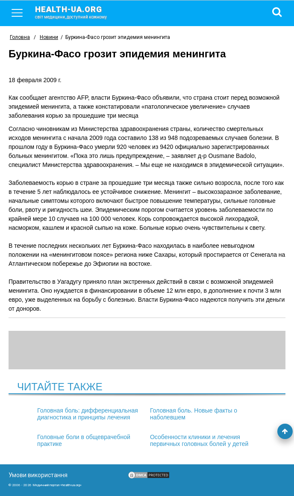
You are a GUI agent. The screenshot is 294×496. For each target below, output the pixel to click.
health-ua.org (78, 12)
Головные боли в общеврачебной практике (83, 440)
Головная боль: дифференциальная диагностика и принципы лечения (87, 414)
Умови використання (38, 475)
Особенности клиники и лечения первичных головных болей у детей (199, 440)
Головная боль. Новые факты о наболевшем (193, 414)
